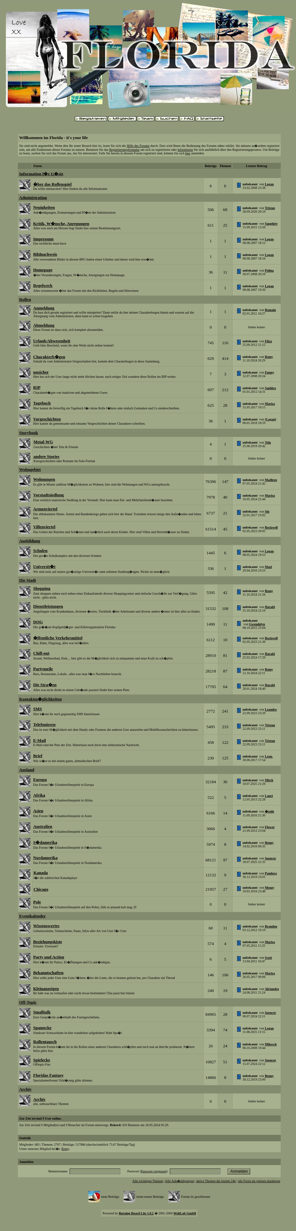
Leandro (271, 709)
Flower (270, 827)
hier (187, 153)
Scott (268, 957)
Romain (270, 310)
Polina (269, 270)
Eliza (268, 341)
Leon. (269, 756)
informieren (185, 149)
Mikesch (270, 1044)
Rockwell (271, 527)
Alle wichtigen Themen (147, 1181)
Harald (270, 607)
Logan (269, 184)
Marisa (270, 403)
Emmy (269, 372)
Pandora (271, 873)
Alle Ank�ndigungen (179, 1181)
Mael (268, 567)
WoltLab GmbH (184, 1213)
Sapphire (271, 223)
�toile (269, 811)
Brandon (271, 926)
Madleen (271, 480)
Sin (267, 511)
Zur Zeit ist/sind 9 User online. (40, 1118)
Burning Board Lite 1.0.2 (136, 1213)
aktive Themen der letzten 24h (215, 1181)
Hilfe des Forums (138, 146)
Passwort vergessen (153, 1171)
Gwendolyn (257, 624)
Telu (268, 442)
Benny (269, 842)
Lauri (269, 796)
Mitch (269, 780)
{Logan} (270, 419)
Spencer (270, 858)
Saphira (270, 388)
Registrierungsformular (124, 149)
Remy (269, 357)
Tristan (270, 208)
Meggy (269, 887)
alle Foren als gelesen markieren (259, 1181)
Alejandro (272, 989)
